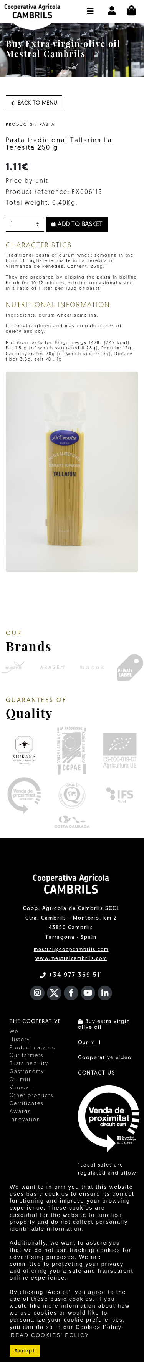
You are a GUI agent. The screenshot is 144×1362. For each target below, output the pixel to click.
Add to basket (77, 224)
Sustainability (29, 1063)
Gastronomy (27, 1071)
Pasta (47, 125)
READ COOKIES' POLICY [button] (50, 1335)
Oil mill (20, 1079)
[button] (90, 7)
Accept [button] (24, 1351)
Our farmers (26, 1055)
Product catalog (33, 1047)
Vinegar (21, 1087)
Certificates (26, 1103)
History (20, 1039)
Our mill (89, 1042)
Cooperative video (105, 1057)
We (14, 1031)
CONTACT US (96, 1073)
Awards (20, 1111)
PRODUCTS (19, 125)
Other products (31, 1095)
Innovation (25, 1119)
